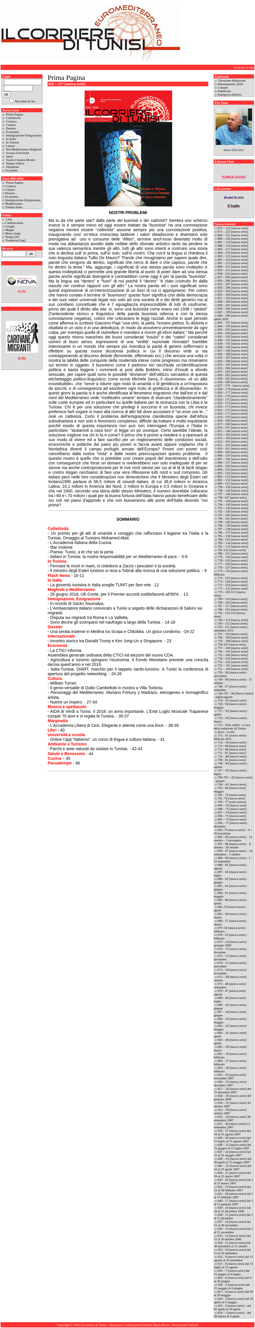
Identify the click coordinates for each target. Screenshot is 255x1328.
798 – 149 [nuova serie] (233, 490)
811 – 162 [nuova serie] (233, 445)
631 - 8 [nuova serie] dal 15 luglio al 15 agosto (233, 1265)
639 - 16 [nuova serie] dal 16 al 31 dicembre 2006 (232, 1209)
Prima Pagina (14, 114)
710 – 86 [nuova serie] (232, 756)
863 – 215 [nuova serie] (233, 256)
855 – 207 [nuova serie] (233, 284)
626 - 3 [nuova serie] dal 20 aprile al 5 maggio (233, 1300)
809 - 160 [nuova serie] (233, 452)
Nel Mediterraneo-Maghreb (23, 149)
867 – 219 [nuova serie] (233, 242)
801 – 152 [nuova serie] (233, 480)
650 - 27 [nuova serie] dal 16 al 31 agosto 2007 (232, 1132)
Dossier (10, 128)
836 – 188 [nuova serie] (233, 354)
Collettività (12, 118)
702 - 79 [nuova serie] (232, 795)
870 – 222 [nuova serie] (233, 228)
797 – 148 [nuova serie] (233, 494)
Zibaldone (12, 167)
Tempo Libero (14, 163)
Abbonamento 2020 (230, 84)
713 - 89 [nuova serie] (232, 746)
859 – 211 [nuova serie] (233, 270)
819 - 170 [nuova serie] (233, 417)
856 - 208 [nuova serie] (233, 280)
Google (10, 226)
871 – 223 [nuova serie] (233, 231)
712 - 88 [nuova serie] (232, 749)
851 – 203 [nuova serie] (233, 298)
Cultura (10, 125)
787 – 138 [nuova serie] (233, 529)
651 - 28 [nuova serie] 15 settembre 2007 (232, 1125)
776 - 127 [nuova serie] (233, 567)
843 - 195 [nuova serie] (233, 329)
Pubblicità (224, 91)
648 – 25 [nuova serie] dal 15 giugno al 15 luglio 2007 (232, 1146)
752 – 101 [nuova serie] (233, 665)
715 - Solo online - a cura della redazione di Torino (232, 726)
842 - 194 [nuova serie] (233, 333)
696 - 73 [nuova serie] (232, 815)
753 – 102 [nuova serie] (233, 662)
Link (8, 219)
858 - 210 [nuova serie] (233, 273)
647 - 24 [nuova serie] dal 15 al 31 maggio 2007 (232, 1153)
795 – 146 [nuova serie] (233, 501)
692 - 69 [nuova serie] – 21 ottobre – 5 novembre (233, 838)
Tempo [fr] (12, 236)
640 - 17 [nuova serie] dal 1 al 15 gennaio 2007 (233, 1202)
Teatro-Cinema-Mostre (20, 160)
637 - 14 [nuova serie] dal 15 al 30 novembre (232, 1223)
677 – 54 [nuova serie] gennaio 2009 (230, 943)
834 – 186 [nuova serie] (233, 361)
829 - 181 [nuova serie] (233, 378)
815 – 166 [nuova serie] (233, 431)
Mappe (9, 229)
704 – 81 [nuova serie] (232, 784)
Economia (12, 132)
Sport (9, 156)
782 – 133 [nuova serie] (233, 546)
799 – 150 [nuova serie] (233, 487)
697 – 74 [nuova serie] (232, 812)
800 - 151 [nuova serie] (233, 483)
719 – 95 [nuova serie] (232, 700)
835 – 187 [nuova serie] (233, 357)
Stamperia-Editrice (230, 94)
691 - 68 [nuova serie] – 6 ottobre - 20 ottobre (232, 845)
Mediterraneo (13, 203)
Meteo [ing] (12, 233)
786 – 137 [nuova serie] (233, 532)
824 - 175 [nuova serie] (233, 399)
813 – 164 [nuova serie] (233, 438)
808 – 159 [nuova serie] (233, 455)
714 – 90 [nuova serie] (232, 742)
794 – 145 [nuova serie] (233, 504)
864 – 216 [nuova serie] (233, 252)
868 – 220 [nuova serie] (233, 238)
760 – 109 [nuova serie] (233, 637)
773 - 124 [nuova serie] (233, 581)
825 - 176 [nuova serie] (233, 396)
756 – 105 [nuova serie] (233, 651)
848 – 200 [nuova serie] (233, 301)
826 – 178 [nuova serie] (233, 389)
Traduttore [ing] (15, 240)
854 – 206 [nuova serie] (233, 287)
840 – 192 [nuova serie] (233, 340)
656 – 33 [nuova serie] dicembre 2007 (230, 1083)
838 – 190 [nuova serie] (233, 347)
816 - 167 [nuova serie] (233, 427)
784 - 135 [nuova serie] (233, 539)
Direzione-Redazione (232, 80)
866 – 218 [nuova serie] (233, 245)
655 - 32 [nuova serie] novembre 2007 (230, 1076)
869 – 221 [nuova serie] (233, 235)
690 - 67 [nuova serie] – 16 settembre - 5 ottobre (233, 852)
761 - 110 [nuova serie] (232, 634)
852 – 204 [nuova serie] (233, 294)
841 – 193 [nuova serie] (233, 336)
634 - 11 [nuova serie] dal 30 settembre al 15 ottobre (232, 1244)
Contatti (223, 87)
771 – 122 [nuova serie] (233, 588)
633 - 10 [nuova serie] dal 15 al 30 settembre (232, 1251)
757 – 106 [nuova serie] (233, 648)
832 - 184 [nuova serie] (233, 368)
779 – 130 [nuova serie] (233, 557)
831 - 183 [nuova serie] (233, 371)
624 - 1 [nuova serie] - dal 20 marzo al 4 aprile (232, 1314)
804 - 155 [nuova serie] (233, 469)
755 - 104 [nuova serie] (233, 655)
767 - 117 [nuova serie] (232, 606)
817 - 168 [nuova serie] (233, 424)
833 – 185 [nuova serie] (233, 364)
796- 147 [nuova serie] (232, 497)
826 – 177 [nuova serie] (233, 392)
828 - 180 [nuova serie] (233, 382)
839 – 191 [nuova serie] (233, 343)
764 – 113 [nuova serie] (233, 620)
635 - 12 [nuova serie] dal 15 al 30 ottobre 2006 (232, 1237)
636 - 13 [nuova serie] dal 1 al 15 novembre (233, 1230)
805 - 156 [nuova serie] (233, 466)
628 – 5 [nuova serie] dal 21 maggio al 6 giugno (232, 1286)
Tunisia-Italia (13, 207)
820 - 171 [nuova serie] (233, 413)
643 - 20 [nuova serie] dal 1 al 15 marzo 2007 (233, 1181)
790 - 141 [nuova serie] (233, 518)
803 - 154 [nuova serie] (233, 473)
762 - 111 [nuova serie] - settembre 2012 (231, 628)
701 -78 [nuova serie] (231, 798)
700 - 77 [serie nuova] (232, 802)
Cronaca (11, 121)
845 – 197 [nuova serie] (233, 322)
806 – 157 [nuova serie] (233, 462)
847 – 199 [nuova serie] (233, 312)
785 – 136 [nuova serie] (233, 536)
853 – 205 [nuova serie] (233, 291)
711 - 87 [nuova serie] (232, 753)
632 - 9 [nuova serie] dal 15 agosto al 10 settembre (233, 1258)
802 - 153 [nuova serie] (233, 476)
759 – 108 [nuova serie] (233, 641)
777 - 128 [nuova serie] (233, 564)
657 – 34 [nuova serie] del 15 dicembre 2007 (232, 1090)
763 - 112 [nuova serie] (232, 623)
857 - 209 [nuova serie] (233, 277)
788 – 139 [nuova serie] (233, 525)
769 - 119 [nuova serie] (232, 599)
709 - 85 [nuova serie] (232, 760)
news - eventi (226, 732)
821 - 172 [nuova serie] (233, 410)
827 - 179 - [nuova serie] (233, 385)
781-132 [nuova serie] (232, 550)
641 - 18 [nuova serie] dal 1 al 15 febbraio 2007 (233, 1195)
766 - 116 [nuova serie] (232, 609)
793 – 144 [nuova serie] (233, 508)
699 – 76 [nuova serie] (232, 805)
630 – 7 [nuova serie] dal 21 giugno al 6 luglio (232, 1272)
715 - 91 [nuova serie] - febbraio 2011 (231, 737)
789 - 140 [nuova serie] (233, 522)
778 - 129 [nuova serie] (233, 560)
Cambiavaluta (14, 222)
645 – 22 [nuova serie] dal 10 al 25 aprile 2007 (232, 1167)
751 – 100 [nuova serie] (233, 669)
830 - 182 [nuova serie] (233, 375)
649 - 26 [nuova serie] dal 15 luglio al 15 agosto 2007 (232, 1139)
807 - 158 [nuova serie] (233, 459)
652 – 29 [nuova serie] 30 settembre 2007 (232, 1118)
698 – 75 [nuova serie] (232, 809)
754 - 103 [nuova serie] (233, 658)
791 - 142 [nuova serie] (233, 515)
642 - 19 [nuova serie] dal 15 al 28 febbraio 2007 (232, 1188)
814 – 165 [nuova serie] (233, 434)
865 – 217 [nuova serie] (233, 249)
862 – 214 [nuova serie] (233, 259)
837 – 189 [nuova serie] (233, 350)
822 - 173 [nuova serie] (233, 406)
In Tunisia (12, 142)
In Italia (10, 139)
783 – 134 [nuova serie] (233, 543)
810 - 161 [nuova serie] (233, 448)
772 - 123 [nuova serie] (233, 585)
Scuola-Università (17, 153)
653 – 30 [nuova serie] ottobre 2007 (230, 1111)
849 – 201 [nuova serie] (233, 305)
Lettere (10, 146)
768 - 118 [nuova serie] (232, 602)
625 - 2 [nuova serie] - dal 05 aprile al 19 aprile (232, 1307)
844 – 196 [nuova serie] (233, 326)
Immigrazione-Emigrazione (23, 135)
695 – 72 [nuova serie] (232, 819)
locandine (11, 170)
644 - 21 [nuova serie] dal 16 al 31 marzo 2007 (232, 1174)
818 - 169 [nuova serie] (233, 420)
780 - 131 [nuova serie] (233, 553)
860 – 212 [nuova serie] (233, 266)
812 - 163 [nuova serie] (233, 441)
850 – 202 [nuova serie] (233, 308)
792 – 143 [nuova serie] (233, 511)
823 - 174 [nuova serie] (233, 403)
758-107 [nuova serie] (232, 644)
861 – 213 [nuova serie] (233, 263)
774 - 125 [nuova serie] (233, 578)
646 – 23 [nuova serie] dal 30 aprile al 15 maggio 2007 (232, 1160)
